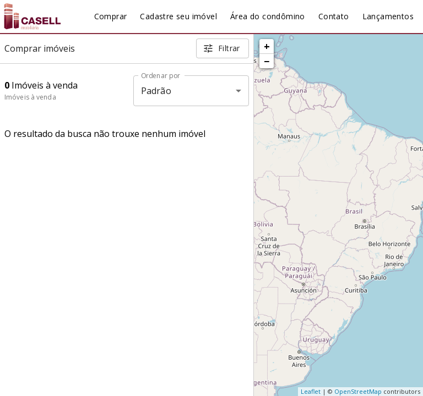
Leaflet (311, 391)
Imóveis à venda (30, 97)
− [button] (266, 61)
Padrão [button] (156, 91)
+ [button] (267, 46)
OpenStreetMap (358, 391)
